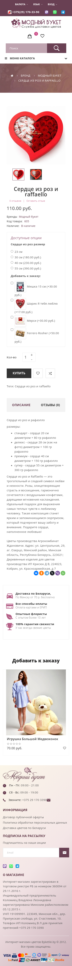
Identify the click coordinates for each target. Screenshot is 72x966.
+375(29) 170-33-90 (25, 12)
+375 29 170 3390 (34, 800)
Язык (37, 4)
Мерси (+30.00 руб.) (33, 321)
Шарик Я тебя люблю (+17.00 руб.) (34, 306)
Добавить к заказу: (26, 276)
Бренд (25, 75)
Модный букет (49, 75)
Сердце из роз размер (28, 244)
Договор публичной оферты (23, 817)
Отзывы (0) (50, 405)
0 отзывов (15, 200)
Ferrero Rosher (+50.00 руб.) (35, 335)
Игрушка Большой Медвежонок (32, 739)
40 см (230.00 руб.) (26, 263)
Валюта (21, 4)
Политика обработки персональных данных (35, 822)
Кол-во (12, 357)
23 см (16, 252)
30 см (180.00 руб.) (26, 257)
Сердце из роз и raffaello (39, 80)
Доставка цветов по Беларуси (24, 828)
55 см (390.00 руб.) (26, 268)
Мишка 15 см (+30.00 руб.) (34, 289)
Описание (21, 405)
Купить (19, 373)
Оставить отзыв (35, 200)
